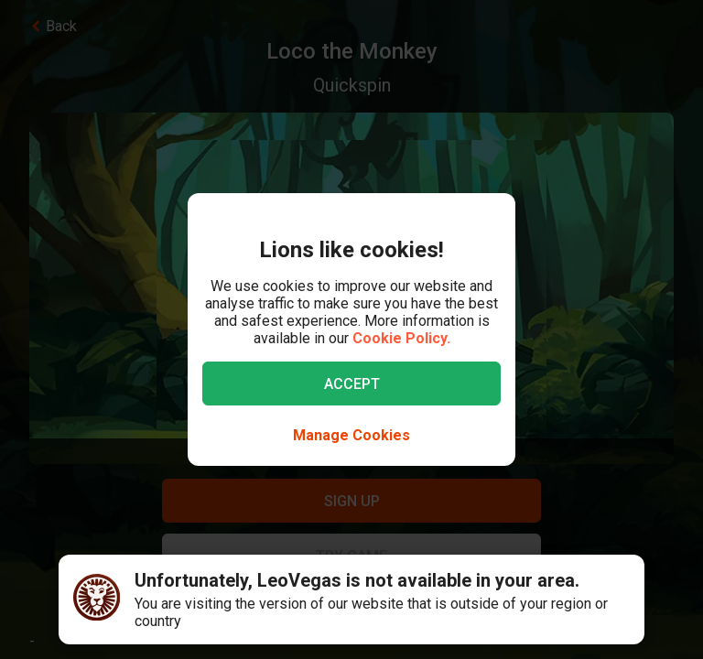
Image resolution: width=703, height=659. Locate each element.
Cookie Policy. (401, 338)
